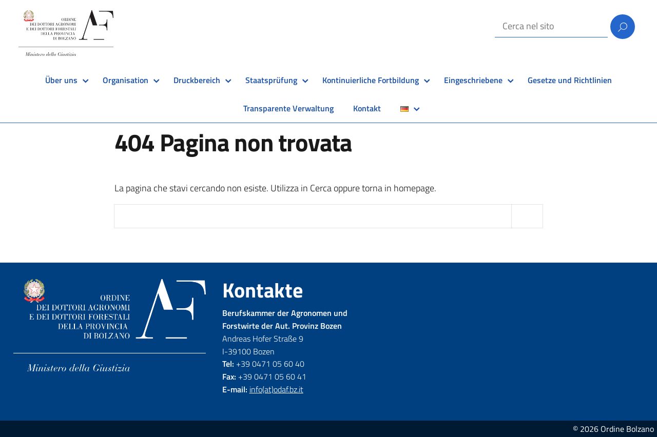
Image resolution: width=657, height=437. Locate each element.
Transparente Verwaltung (288, 108)
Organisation (125, 80)
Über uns (61, 80)
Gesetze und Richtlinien (570, 80)
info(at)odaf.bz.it (276, 389)
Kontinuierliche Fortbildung (370, 80)
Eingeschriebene (473, 80)
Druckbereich (196, 80)
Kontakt (367, 108)
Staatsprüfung (271, 80)
